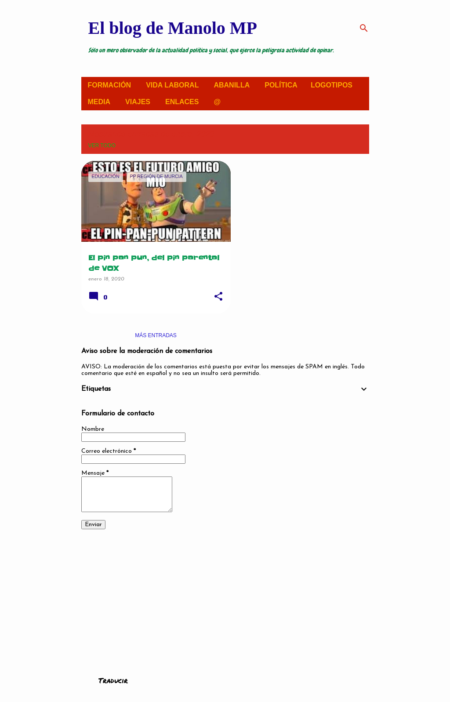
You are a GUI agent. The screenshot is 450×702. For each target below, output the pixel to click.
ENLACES (182, 101)
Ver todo (102, 145)
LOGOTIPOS (331, 85)
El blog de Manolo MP (172, 28)
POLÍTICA (281, 85)
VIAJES (137, 101)
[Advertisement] (225, 596)
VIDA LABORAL (172, 85)
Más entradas (156, 335)
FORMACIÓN (109, 85)
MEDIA (99, 101)
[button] (218, 297)
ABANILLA (232, 85)
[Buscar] (364, 28)
